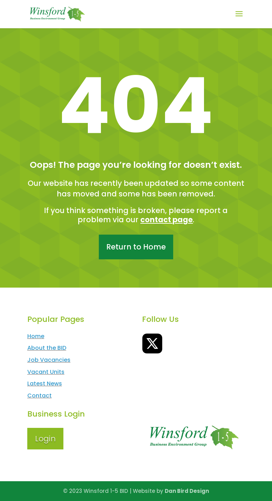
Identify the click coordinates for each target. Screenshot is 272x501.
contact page (166, 219)
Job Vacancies (48, 360)
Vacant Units (45, 372)
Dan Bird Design (187, 491)
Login (45, 438)
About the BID (46, 348)
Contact (39, 395)
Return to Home (136, 247)
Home (35, 336)
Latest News (44, 383)
